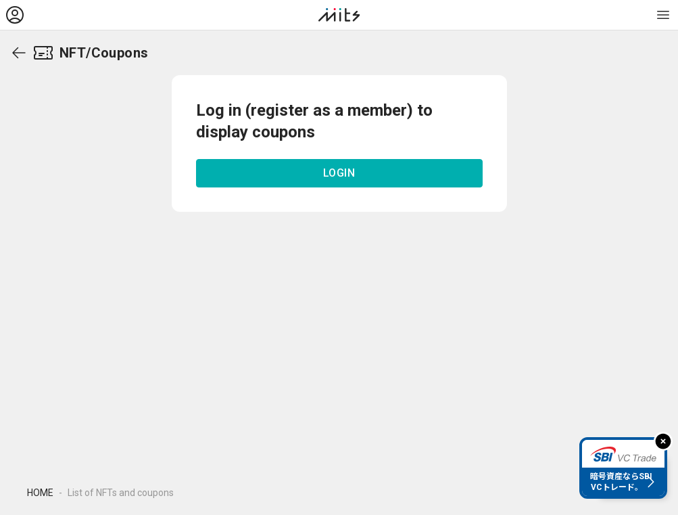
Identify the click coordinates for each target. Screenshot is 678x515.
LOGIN (339, 173)
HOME (40, 492)
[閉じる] (663, 441)
